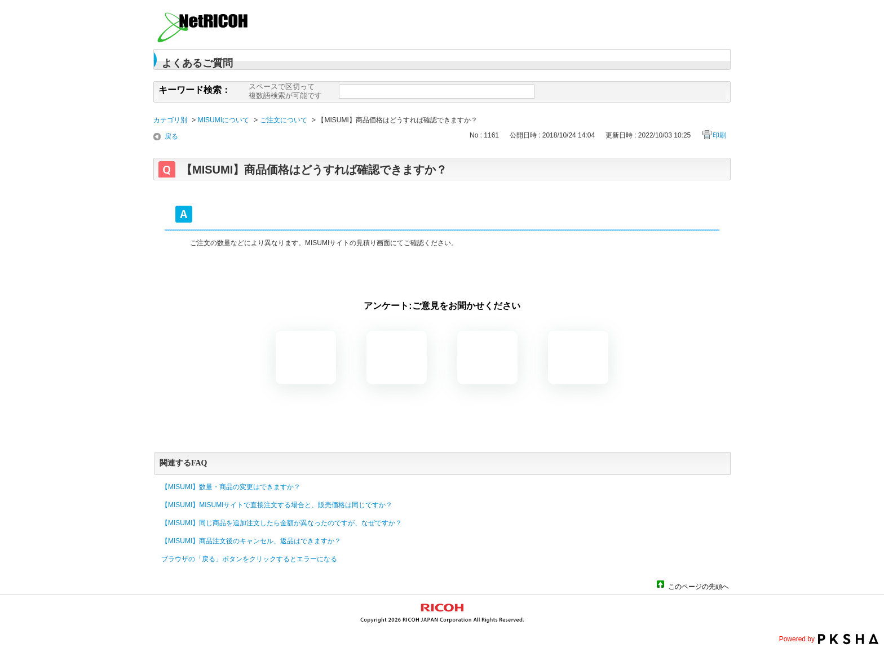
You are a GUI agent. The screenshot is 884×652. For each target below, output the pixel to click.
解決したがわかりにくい (396, 357)
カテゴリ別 (170, 120)
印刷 (719, 135)
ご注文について (283, 120)
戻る (171, 136)
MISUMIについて (223, 120)
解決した (306, 357)
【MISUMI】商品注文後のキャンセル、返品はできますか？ (251, 541)
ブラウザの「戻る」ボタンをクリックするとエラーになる (249, 559)
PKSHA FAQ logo (848, 639)
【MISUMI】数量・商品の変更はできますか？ (230, 487)
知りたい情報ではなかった (578, 357)
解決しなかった (487, 357)
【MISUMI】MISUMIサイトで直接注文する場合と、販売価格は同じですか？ (276, 505)
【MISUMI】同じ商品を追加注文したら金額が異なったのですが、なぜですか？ (281, 523)
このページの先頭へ (698, 586)
